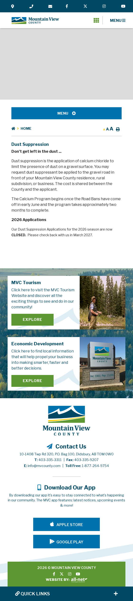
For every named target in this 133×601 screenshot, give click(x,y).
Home (26, 128)
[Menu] (117, 20)
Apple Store (69, 524)
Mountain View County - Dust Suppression (35, 20)
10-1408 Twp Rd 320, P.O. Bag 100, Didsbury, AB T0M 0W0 (67, 454)
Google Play (69, 542)
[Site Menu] (66, 113)
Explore (32, 319)
